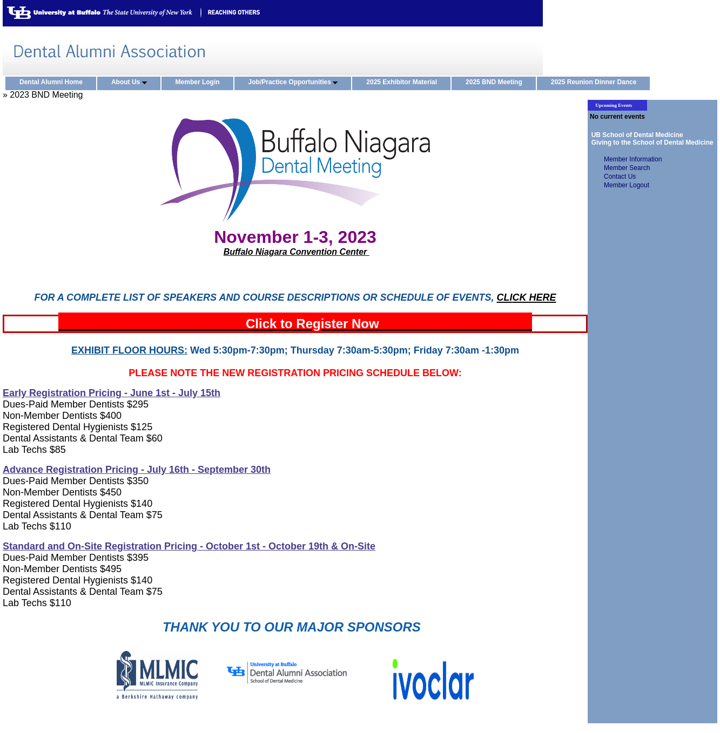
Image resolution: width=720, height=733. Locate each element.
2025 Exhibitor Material (404, 82)
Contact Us (620, 176)
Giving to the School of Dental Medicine (651, 142)
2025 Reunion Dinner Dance (596, 82)
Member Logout (626, 185)
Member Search (627, 168)
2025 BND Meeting (496, 82)
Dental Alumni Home (53, 82)
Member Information (633, 159)
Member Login (200, 82)
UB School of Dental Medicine (635, 135)
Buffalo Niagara (257, 251)
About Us (131, 82)
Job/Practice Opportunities (296, 82)
